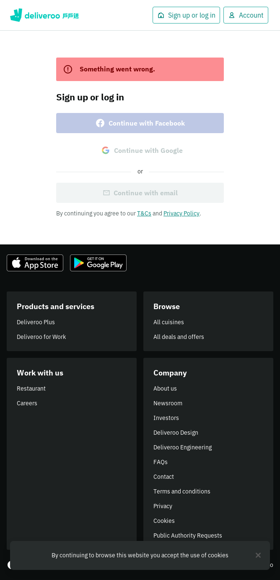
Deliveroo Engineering (182, 447)
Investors (166, 418)
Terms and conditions (181, 491)
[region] (140, 555)
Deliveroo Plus (36, 322)
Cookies (164, 521)
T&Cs (144, 213)
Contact (163, 476)
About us (165, 388)
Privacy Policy (181, 213)
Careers (27, 403)
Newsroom (167, 403)
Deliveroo (44, 15)
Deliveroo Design (175, 432)
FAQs (160, 462)
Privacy (162, 506)
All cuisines (168, 322)
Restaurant (31, 388)
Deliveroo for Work (41, 337)
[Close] (258, 555)
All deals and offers (178, 337)
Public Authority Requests (187, 535)
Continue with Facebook (140, 123)
